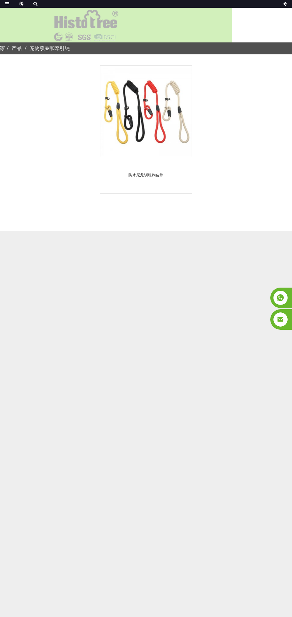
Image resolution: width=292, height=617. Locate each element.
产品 (17, 48)
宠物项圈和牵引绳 (50, 48)
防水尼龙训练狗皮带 (145, 175)
